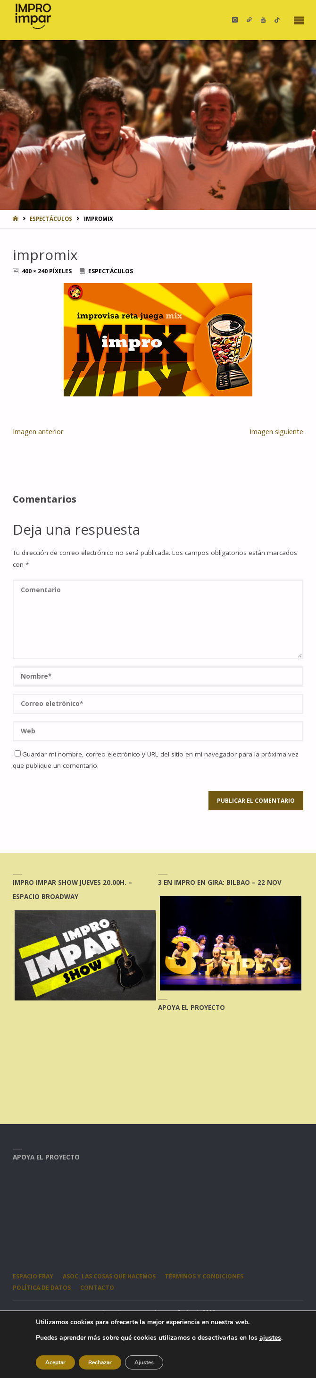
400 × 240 (35, 271)
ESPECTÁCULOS (51, 218)
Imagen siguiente (276, 431)
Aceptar (55, 1362)
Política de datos (42, 1288)
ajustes (270, 1338)
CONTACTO (97, 1288)
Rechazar (100, 1362)
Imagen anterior (38, 431)
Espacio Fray (33, 1276)
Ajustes (144, 1362)
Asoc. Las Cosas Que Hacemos (109, 1276)
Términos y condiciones (204, 1276)
